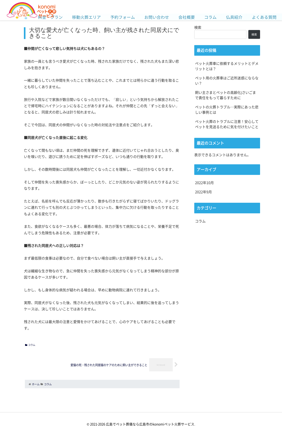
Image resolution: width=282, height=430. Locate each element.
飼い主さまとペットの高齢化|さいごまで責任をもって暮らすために (225, 95)
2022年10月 (204, 182)
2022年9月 (203, 191)
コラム (30, 344)
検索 (197, 27)
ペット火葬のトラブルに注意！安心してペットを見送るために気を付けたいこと (226, 124)
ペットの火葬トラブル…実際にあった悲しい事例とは (226, 109)
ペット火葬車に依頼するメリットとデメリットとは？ (226, 66)
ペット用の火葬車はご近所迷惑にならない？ (226, 80)
